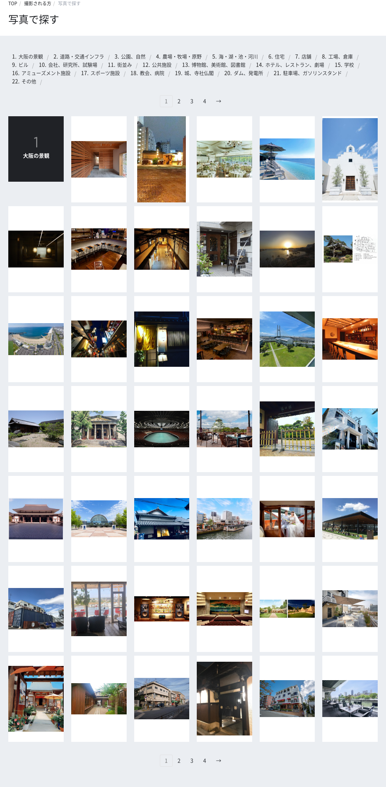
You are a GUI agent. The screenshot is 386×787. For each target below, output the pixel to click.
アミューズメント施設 (45, 73)
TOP (12, 3)
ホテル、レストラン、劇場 (294, 64)
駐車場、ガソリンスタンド (312, 73)
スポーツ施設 (105, 73)
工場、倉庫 (340, 56)
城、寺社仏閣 (199, 73)
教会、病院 (152, 73)
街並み (124, 64)
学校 (349, 64)
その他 (28, 81)
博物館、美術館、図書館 (218, 64)
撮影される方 (37, 3)
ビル (23, 64)
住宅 (280, 56)
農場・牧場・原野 (182, 56)
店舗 (306, 56)
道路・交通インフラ (82, 56)
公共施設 (162, 64)
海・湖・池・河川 (238, 56)
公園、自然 (133, 56)
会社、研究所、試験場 (72, 64)
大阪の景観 (30, 56)
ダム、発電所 (248, 73)
